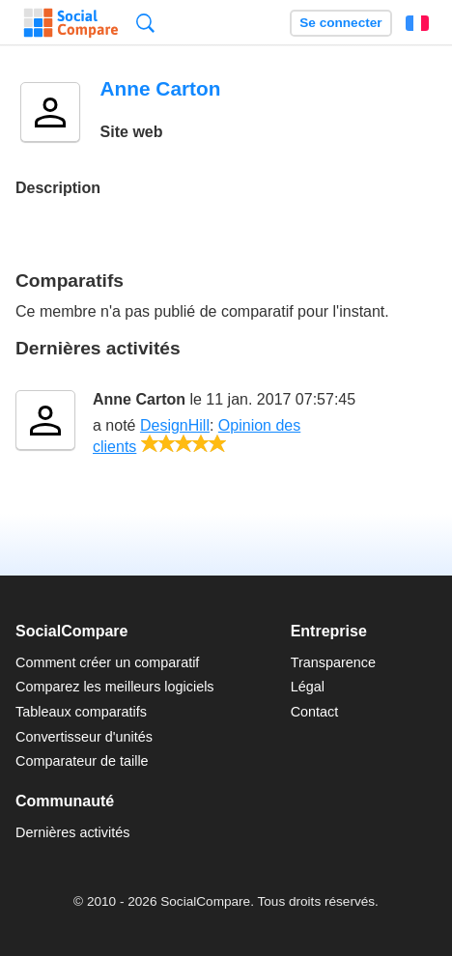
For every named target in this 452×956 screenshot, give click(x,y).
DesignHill (175, 425)
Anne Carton (139, 399)
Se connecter (340, 22)
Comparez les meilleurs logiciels (114, 686)
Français (417, 23)
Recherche (145, 23)
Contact (315, 711)
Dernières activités (72, 832)
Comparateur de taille (82, 761)
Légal (308, 686)
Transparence (333, 662)
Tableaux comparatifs (81, 711)
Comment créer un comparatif (107, 662)
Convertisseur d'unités (84, 737)
